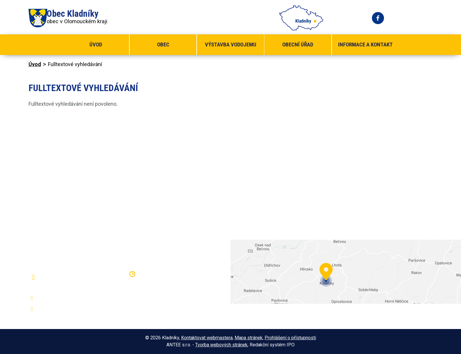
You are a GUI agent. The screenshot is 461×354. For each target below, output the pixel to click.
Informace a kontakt (365, 44)
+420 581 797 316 (60, 298)
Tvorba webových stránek (221, 345)
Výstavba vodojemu (230, 44)
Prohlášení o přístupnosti (290, 337)
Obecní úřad (297, 44)
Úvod (95, 44)
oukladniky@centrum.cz (65, 309)
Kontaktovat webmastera (207, 337)
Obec (163, 44)
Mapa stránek (249, 337)
